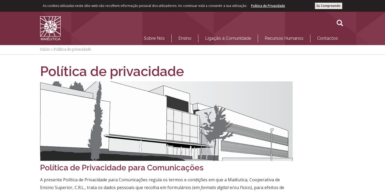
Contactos (327, 38)
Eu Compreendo (329, 5)
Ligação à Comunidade (228, 38)
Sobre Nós (154, 38)
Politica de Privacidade (268, 5)
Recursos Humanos (284, 38)
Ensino (184, 38)
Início (45, 49)
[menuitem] (154, 38)
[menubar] (241, 37)
